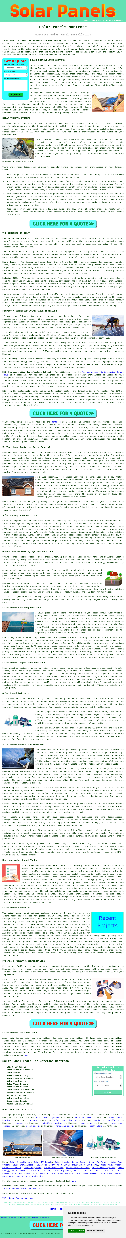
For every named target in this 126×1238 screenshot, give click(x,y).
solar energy (22, 788)
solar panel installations (75, 894)
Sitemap (4, 1218)
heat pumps (86, 1123)
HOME (86, 21)
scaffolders (96, 1126)
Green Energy (79, 1162)
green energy (33, 1126)
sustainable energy (61, 85)
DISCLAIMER (118, 21)
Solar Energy (91, 1165)
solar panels (115, 41)
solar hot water (84, 1117)
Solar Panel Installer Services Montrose (35, 1061)
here (26, 1055)
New (29, 1218)
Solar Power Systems (112, 1165)
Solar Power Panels (12, 1176)
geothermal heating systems (56, 557)
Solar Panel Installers (17, 1218)
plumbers (19, 1123)
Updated (35, 1218)
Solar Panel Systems (103, 1168)
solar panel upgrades (47, 1117)
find (10, 1038)
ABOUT (100, 21)
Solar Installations (24, 1165)
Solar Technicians (34, 1176)
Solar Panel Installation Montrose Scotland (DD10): (32, 41)
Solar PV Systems (40, 1171)
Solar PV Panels (43, 1162)
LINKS (93, 21)
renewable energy (65, 1126)
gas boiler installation (106, 1120)
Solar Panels (62, 1162)
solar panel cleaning (65, 1120)
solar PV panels (21, 941)
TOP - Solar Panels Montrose (17, 1198)
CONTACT (108, 21)
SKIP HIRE (32, 1120)
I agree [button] (72, 1230)
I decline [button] (81, 1230)
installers (19, 322)
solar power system (13, 524)
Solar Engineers (32, 1168)
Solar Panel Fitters (48, 1165)
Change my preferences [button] (95, 1230)
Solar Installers (53, 1168)
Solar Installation (20, 1162)
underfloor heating (52, 1123)
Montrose (56, 422)
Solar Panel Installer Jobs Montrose (22, 1189)
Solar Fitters (20, 1171)
